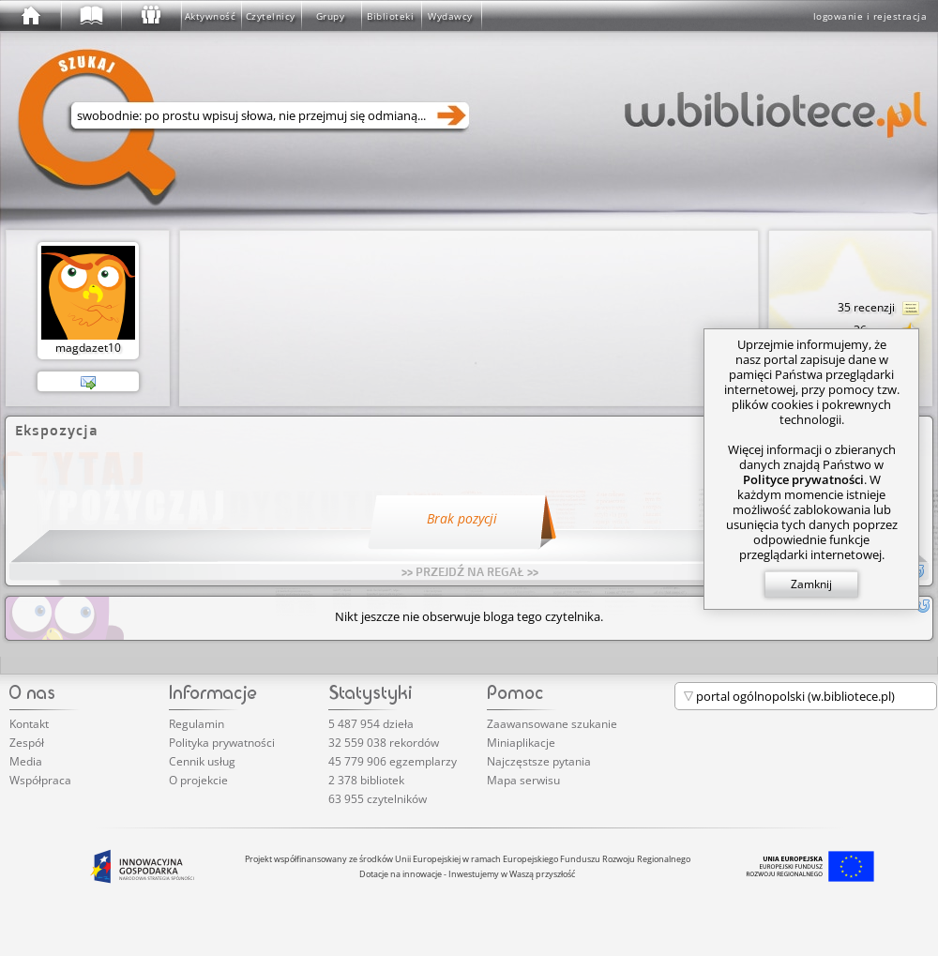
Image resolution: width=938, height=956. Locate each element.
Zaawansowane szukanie (552, 724)
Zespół (26, 743)
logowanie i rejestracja (870, 16)
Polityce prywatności (803, 479)
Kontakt (29, 724)
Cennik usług (202, 761)
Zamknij (811, 584)
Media (25, 761)
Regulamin (196, 724)
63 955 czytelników (377, 799)
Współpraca (40, 780)
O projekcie (198, 780)
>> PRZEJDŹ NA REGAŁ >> (469, 571)
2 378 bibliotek (366, 780)
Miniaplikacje (521, 743)
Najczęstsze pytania (539, 761)
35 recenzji (879, 308)
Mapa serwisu (523, 780)
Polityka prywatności (222, 743)
